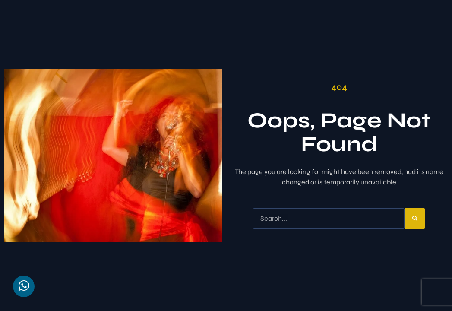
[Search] (415, 218)
